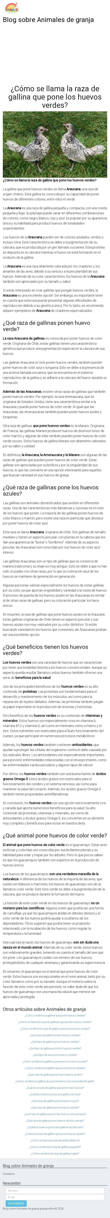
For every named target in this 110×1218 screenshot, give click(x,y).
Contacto (9, 1174)
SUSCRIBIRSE (16, 1203)
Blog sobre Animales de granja (48, 20)
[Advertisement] (55, 52)
